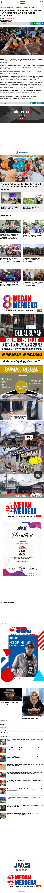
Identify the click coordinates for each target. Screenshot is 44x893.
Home (1, 7)
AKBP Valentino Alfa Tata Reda (8, 7)
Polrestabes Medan (34, 7)
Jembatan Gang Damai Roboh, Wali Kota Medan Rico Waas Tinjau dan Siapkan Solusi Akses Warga (33, 235)
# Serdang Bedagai (5, 730)
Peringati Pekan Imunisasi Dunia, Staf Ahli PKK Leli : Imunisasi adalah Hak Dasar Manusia (21, 186)
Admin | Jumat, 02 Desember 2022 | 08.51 (7, 18)
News (21, 7)
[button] (42, 0)
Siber (24, 860)
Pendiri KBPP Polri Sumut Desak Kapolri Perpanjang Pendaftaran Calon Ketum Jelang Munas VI (9, 284)
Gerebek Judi (17, 7)
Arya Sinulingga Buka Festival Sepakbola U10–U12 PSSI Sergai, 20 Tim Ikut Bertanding (33, 260)
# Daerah (2, 724)
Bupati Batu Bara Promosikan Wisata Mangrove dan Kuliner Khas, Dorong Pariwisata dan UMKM (32, 207)
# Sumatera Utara (5, 732)
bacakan (3, 20)
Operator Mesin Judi (26, 7)
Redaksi (20, 860)
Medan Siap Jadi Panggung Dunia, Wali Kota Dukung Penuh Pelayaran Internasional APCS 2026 (22, 814)
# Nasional (3, 727)
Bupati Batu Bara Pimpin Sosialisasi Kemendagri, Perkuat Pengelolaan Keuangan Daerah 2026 (10, 207)
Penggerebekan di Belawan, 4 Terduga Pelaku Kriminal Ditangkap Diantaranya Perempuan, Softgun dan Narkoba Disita (24, 773)
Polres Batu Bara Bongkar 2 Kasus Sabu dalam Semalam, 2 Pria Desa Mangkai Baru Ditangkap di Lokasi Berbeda (25, 748)
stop (9, 20)
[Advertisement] (22, 134)
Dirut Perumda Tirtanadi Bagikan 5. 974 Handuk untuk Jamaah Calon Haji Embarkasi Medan (33, 284)
